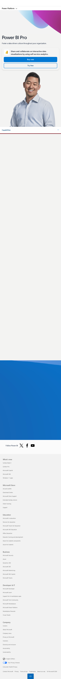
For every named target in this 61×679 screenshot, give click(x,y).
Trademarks (32, 671)
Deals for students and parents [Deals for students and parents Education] (12, 541)
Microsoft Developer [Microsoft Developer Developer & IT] (9, 589)
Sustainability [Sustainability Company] (7, 652)
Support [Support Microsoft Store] (5, 507)
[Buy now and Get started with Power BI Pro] (30, 59)
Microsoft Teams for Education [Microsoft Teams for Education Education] (11, 526)
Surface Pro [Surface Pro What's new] (6, 466)
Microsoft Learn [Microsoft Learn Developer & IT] (7, 592)
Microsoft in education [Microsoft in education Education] (9, 518)
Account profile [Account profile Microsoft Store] (7, 489)
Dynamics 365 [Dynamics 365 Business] (7, 563)
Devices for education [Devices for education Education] (9, 522)
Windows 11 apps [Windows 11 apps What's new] (8, 478)
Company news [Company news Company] (7, 633)
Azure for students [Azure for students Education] (8, 544)
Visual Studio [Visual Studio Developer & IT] (6, 615)
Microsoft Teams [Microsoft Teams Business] (7, 578)
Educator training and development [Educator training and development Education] (13, 537)
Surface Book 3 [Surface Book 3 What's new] (7, 463)
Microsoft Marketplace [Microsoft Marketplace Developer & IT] (9, 604)
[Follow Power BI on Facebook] (27, 445)
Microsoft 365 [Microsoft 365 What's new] (7, 474)
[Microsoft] (30, 1)
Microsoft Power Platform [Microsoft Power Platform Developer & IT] (10, 607)
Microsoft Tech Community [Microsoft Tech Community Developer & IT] (10, 600)
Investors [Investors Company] (5, 641)
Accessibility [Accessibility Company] (6, 648)
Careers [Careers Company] (5, 626)
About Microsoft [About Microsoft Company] (7, 629)
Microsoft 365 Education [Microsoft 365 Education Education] (10, 529)
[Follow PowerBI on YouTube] (33, 445)
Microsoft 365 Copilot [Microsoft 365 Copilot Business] (9, 574)
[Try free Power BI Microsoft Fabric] (30, 65)
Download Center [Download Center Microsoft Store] (8, 492)
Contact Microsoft (8, 671)
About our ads (41, 671)
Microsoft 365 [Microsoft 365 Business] (7, 566)
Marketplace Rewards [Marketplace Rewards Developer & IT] (9, 611)
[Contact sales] (30, 676)
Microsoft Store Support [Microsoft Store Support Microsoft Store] (10, 496)
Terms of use (23, 671)
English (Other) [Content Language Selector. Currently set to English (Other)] (10, 659)
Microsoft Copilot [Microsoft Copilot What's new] (8, 470)
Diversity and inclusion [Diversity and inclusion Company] (9, 644)
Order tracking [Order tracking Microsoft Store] (7, 504)
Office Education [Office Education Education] (7, 533)
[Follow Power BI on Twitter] (21, 445)
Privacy (17, 671)
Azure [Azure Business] (4, 559)
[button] (30, 130)
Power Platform (8, 8)
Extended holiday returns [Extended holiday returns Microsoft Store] (10, 500)
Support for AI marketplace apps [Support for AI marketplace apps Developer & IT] (12, 596)
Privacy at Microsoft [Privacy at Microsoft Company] (8, 637)
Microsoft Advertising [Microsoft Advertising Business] (9, 570)
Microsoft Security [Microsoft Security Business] (8, 555)
